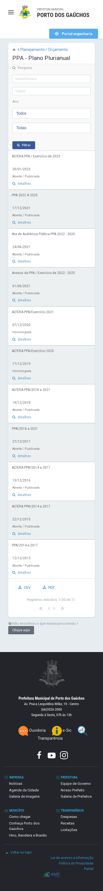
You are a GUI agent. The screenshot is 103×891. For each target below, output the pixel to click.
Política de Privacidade (76, 863)
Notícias (15, 784)
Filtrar (26, 145)
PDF (51, 588)
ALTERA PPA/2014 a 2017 (31, 467)
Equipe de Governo (76, 784)
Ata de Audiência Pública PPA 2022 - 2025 (43, 234)
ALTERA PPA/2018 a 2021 (31, 390)
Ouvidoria (32, 730)
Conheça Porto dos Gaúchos (24, 826)
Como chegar (19, 817)
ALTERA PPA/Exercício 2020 (33, 351)
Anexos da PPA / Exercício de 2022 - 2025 (43, 273)
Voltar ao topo (18, 852)
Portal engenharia (76, 33)
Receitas (67, 823)
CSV (27, 588)
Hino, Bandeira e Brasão (28, 835)
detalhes (24, 184)
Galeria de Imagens (24, 796)
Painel (88, 869)
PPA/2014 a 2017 (25, 545)
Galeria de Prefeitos (76, 796)
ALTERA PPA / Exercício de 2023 (36, 156)
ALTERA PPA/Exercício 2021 (33, 312)
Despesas (69, 817)
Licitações (69, 830)
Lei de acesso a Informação (72, 858)
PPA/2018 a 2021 (25, 429)
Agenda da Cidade (24, 790)
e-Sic (62, 730)
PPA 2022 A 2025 (25, 195)
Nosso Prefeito (73, 790)
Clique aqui (21, 630)
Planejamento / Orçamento (42, 49)
